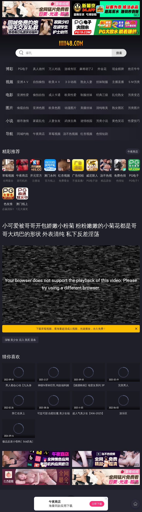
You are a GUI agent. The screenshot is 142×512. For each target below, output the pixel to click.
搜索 (119, 53)
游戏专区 (70, 69)
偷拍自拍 (39, 95)
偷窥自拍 (23, 108)
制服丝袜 (86, 95)
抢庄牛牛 (134, 69)
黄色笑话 (118, 121)
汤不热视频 (70, 134)
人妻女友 (54, 121)
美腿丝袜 (86, 108)
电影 (9, 94)
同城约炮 (23, 134)
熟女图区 (118, 108)
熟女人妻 (86, 82)
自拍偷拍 (39, 82)
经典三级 (102, 95)
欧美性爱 (70, 95)
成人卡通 (54, 95)
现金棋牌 (118, 69)
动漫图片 (70, 108)
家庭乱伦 (39, 121)
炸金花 (102, 69)
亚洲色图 (39, 108)
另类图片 (134, 108)
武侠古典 (70, 121)
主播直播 (118, 82)
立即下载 (97, 504)
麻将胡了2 (86, 69)
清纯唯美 (102, 108)
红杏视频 (86, 134)
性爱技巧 (134, 121)
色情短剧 (102, 134)
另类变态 (134, 95)
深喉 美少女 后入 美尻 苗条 (20, 340)
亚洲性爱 (23, 95)
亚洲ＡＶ (23, 82)
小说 (9, 120)
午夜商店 (39, 134)
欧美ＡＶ (54, 82)
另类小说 (102, 121)
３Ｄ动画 (70, 82)
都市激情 (23, 121)
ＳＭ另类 (134, 82)
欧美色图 (54, 108)
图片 (9, 107)
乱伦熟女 (118, 95)
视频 (9, 81)
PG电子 (23, 69)
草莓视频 (54, 134)
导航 (9, 133)
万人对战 (54, 69)
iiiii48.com (71, 43)
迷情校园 (86, 121)
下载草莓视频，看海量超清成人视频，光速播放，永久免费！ (87, 328)
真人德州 (39, 69)
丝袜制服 (102, 82)
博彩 (9, 68)
